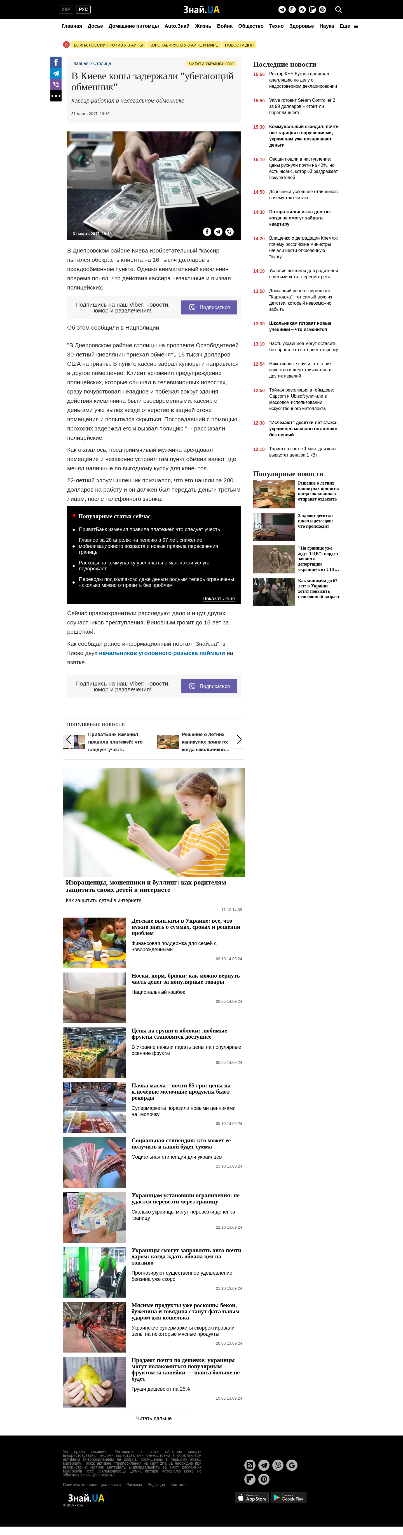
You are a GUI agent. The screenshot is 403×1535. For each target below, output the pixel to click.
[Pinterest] (322, 9)
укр (66, 9)
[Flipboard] (312, 9)
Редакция (156, 1484)
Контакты (178, 1484)
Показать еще (219, 598)
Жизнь (203, 26)
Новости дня (239, 45)
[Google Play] (288, 1497)
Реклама (134, 1484)
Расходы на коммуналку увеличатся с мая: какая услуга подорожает (144, 566)
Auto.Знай (177, 26)
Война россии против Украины (108, 45)
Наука (327, 26)
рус (83, 9)
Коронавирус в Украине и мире (184, 45)
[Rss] (302, 9)
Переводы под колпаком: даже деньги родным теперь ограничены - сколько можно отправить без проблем (156, 582)
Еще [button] (349, 26)
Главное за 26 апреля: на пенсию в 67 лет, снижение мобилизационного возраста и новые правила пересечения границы (148, 546)
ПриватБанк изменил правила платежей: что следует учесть (149, 529)
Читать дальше (154, 1418)
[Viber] (292, 9)
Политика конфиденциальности (92, 1484)
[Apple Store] (252, 1497)
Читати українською (211, 64)
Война (225, 26)
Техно (276, 26)
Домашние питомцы (134, 26)
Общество (251, 26)
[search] (338, 9)
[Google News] (291, 1465)
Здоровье (301, 26)
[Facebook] (56, 62)
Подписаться (209, 307)
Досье (95, 26)
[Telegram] (282, 9)
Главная (72, 26)
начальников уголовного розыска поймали (162, 653)
